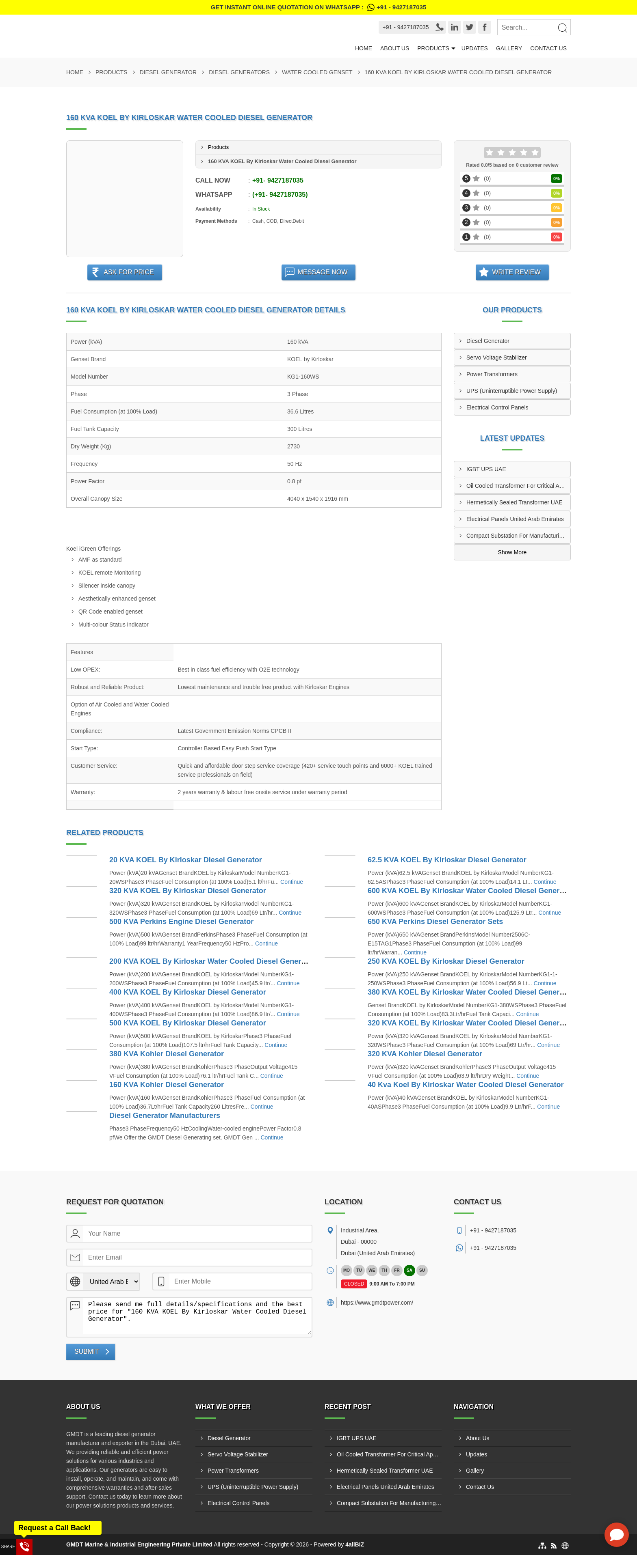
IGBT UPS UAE (486, 469)
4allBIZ (354, 1544)
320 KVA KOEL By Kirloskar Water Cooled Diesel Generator (470, 1023)
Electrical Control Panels (497, 407)
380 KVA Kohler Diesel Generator (166, 1054)
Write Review (516, 272)
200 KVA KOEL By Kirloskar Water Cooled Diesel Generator (212, 961)
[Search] (562, 27)
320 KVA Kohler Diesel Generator (425, 1054)
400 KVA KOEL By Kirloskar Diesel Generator (187, 992)
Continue (291, 882)
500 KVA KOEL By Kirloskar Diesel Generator (187, 1023)
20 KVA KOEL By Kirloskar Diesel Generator (185, 860)
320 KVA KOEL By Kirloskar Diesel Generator (187, 891)
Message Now (323, 272)
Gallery (509, 48)
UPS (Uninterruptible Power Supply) (511, 391)
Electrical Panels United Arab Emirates (515, 519)
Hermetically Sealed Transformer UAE (514, 502)
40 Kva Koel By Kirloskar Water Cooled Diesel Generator (466, 1085)
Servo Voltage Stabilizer (496, 357)
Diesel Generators (239, 72)
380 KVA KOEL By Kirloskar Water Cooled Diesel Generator (470, 992)
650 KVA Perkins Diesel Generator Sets (435, 921)
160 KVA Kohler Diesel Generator (166, 1085)
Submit (86, 1351)
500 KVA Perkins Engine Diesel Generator (181, 921)
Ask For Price (129, 272)
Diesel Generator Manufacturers (164, 1115)
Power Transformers (492, 374)
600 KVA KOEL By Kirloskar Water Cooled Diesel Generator (470, 891)
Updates (475, 48)
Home (363, 48)
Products (433, 48)
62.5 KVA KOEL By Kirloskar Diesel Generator (447, 860)
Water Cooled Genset (317, 72)
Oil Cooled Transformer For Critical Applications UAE (518, 485)
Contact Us (548, 48)
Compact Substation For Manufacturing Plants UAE (518, 535)
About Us (394, 48)
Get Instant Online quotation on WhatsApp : (318, 7)
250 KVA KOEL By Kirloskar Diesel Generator (446, 961)
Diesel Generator (168, 72)
